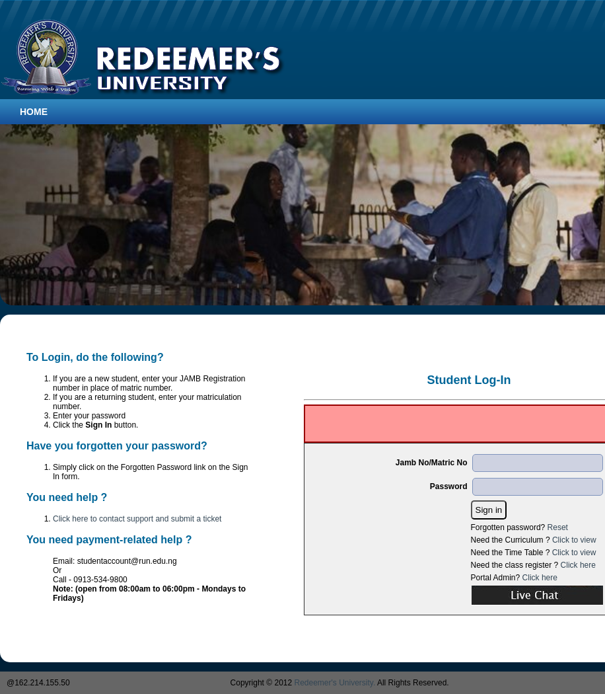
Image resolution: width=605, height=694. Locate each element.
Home (34, 111)
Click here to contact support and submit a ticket (137, 518)
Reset (558, 527)
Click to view (574, 540)
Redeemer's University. (335, 682)
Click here (578, 565)
